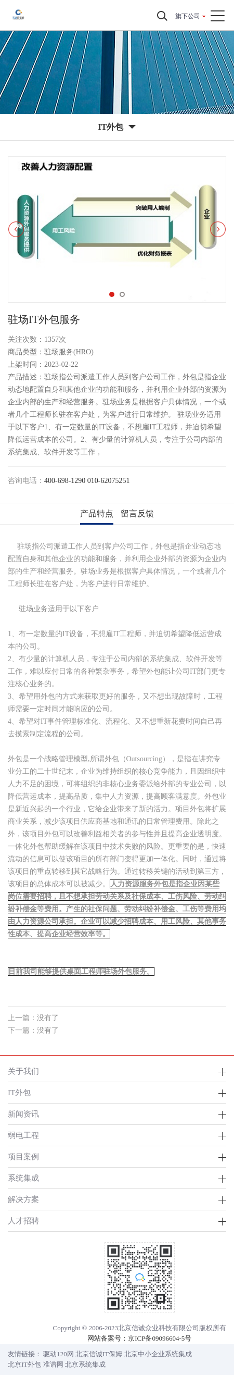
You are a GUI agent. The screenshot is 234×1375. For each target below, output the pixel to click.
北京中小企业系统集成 (158, 1354)
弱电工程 (23, 1135)
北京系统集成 (85, 1364)
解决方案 (23, 1199)
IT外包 (19, 1092)
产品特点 (96, 513)
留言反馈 (137, 513)
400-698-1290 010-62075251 (87, 481)
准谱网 (53, 1364)
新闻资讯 (23, 1113)
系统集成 (23, 1177)
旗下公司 (187, 16)
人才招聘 (23, 1220)
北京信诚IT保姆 (98, 1354)
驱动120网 (58, 1354)
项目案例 (23, 1156)
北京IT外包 (24, 1364)
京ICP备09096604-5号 (159, 1338)
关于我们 (23, 1071)
